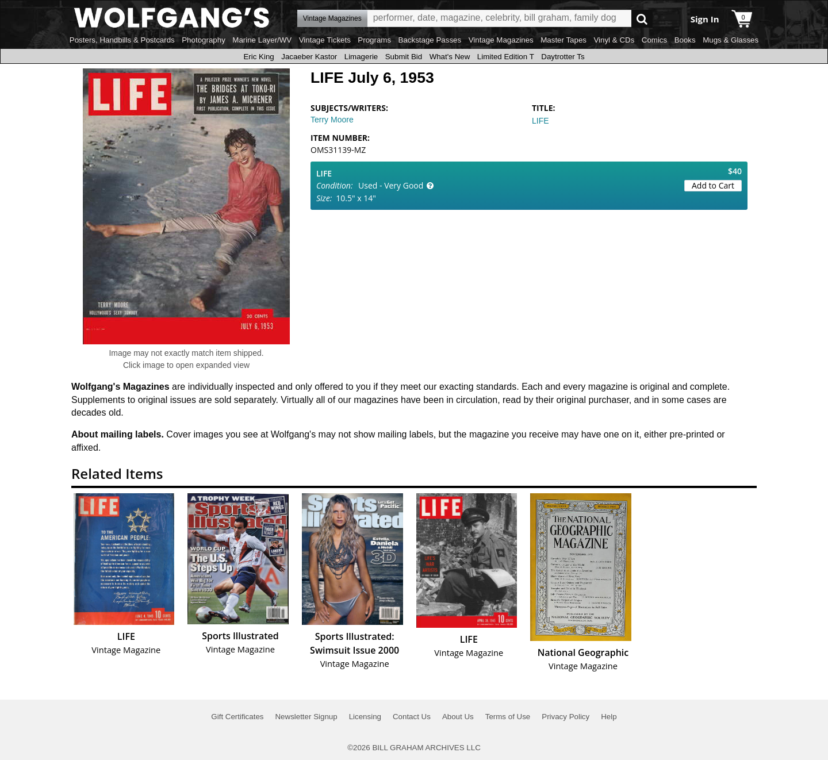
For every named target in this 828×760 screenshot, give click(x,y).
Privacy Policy (565, 716)
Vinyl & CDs (613, 40)
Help (608, 716)
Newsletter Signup (306, 716)
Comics (654, 40)
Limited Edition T (505, 56)
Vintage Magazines (501, 40)
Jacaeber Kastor (309, 56)
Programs (374, 40)
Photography (203, 40)
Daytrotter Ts (562, 56)
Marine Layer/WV (262, 40)
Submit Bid (403, 56)
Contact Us (412, 716)
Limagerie (361, 56)
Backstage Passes (430, 40)
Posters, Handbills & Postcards (122, 40)
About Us (458, 716)
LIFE (540, 120)
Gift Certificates (237, 716)
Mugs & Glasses (730, 40)
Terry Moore (332, 119)
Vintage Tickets (325, 40)
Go (642, 19)
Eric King (258, 56)
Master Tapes (563, 40)
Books (685, 40)
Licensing (365, 716)
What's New (450, 56)
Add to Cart (713, 185)
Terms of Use (508, 716)
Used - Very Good (390, 185)
